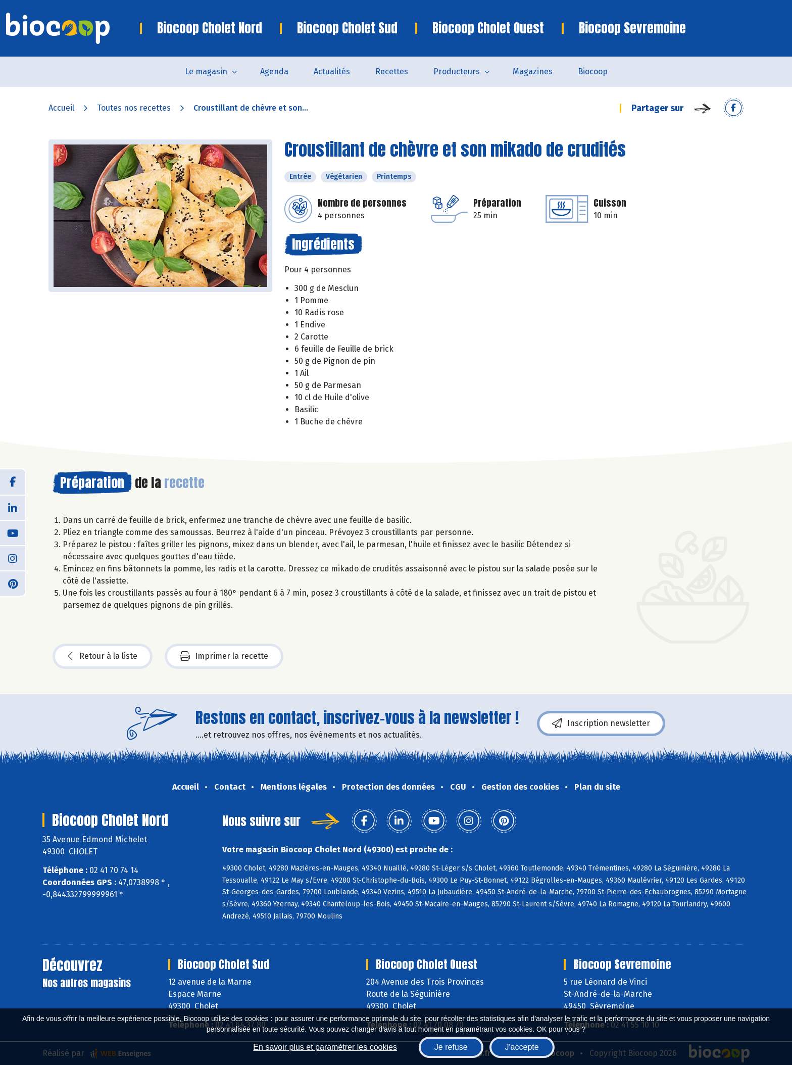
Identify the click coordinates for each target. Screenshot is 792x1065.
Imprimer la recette (224, 656)
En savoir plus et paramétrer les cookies (325, 1047)
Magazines (533, 71)
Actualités (332, 71)
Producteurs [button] (456, 71)
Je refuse (451, 1047)
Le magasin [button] (206, 71)
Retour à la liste (102, 656)
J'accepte (522, 1047)
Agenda (274, 71)
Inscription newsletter (601, 723)
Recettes (391, 71)
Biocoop (593, 71)
